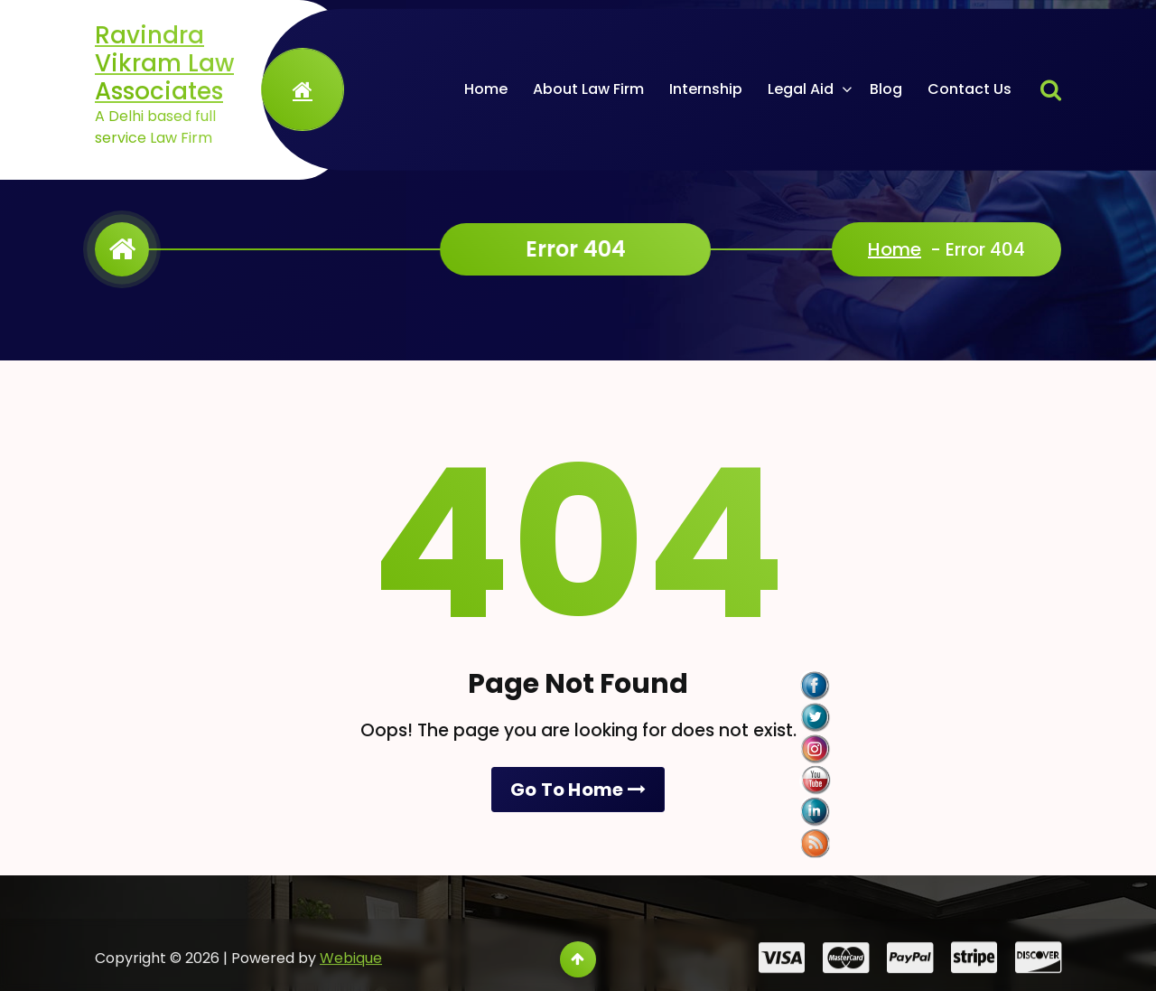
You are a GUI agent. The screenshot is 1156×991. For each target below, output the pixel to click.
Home (486, 89)
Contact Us (970, 89)
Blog (886, 89)
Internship (705, 89)
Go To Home (578, 789)
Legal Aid (801, 89)
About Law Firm (588, 89)
